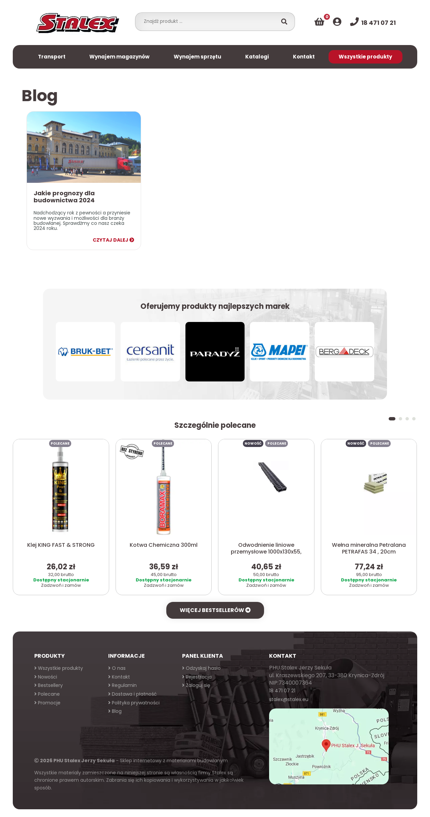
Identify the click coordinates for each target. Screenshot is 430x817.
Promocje (47, 702)
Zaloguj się (196, 685)
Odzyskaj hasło (201, 668)
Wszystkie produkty (365, 56)
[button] (392, 418)
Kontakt (304, 56)
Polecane (47, 694)
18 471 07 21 (282, 690)
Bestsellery (48, 685)
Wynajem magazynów (119, 56)
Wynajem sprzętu (197, 56)
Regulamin (122, 685)
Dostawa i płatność (132, 694)
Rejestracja (197, 676)
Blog (115, 711)
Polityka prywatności (134, 702)
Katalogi (257, 56)
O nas (117, 668)
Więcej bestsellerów (215, 610)
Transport (52, 56)
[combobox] (208, 21)
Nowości (45, 676)
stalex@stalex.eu (288, 699)
